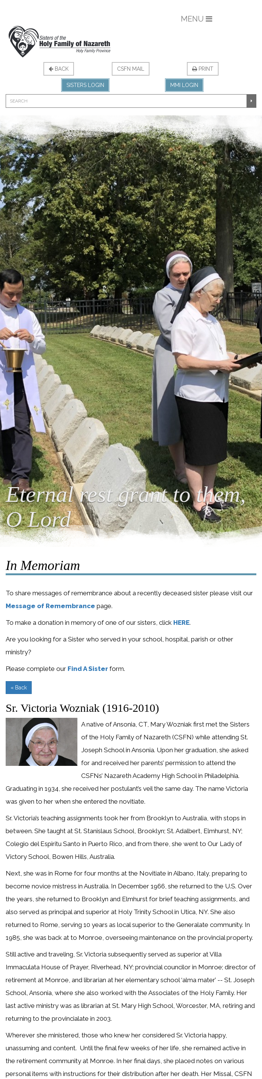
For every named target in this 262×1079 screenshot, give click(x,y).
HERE (181, 622)
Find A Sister (88, 668)
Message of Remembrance (50, 606)
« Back (19, 688)
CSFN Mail (130, 69)
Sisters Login (85, 85)
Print (202, 69)
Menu (196, 18)
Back (59, 69)
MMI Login (184, 85)
